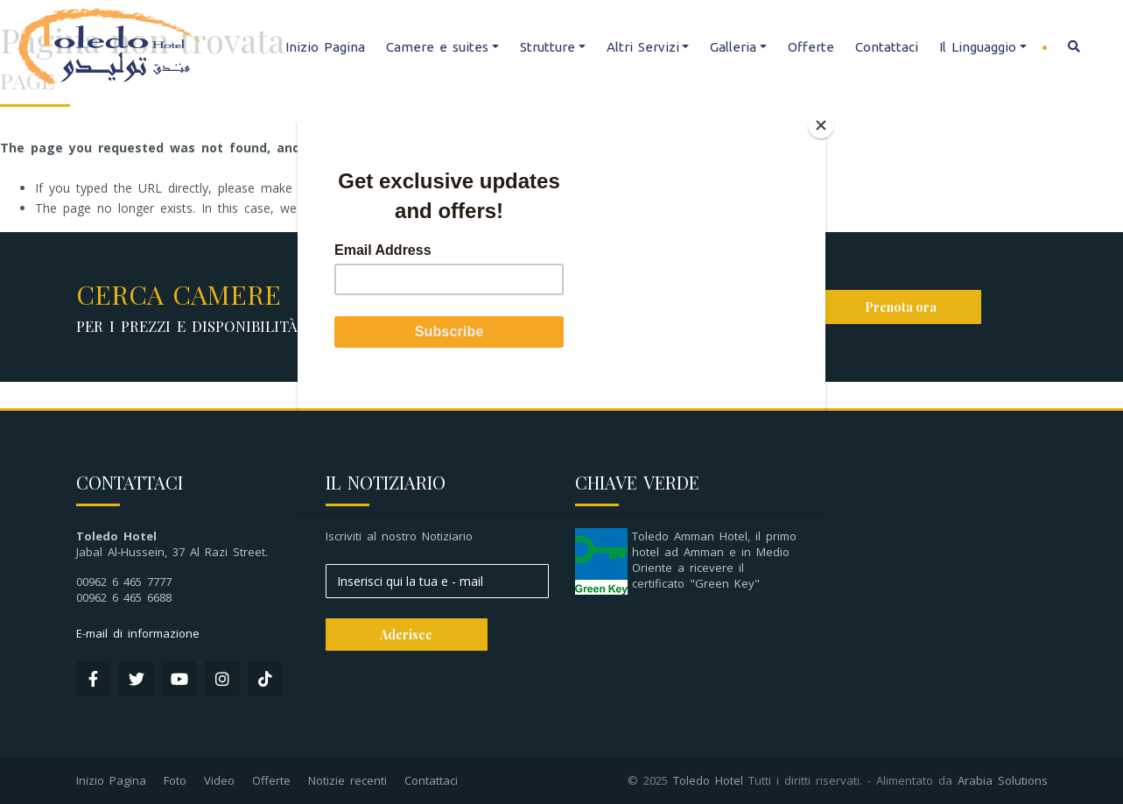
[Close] (821, 125)
